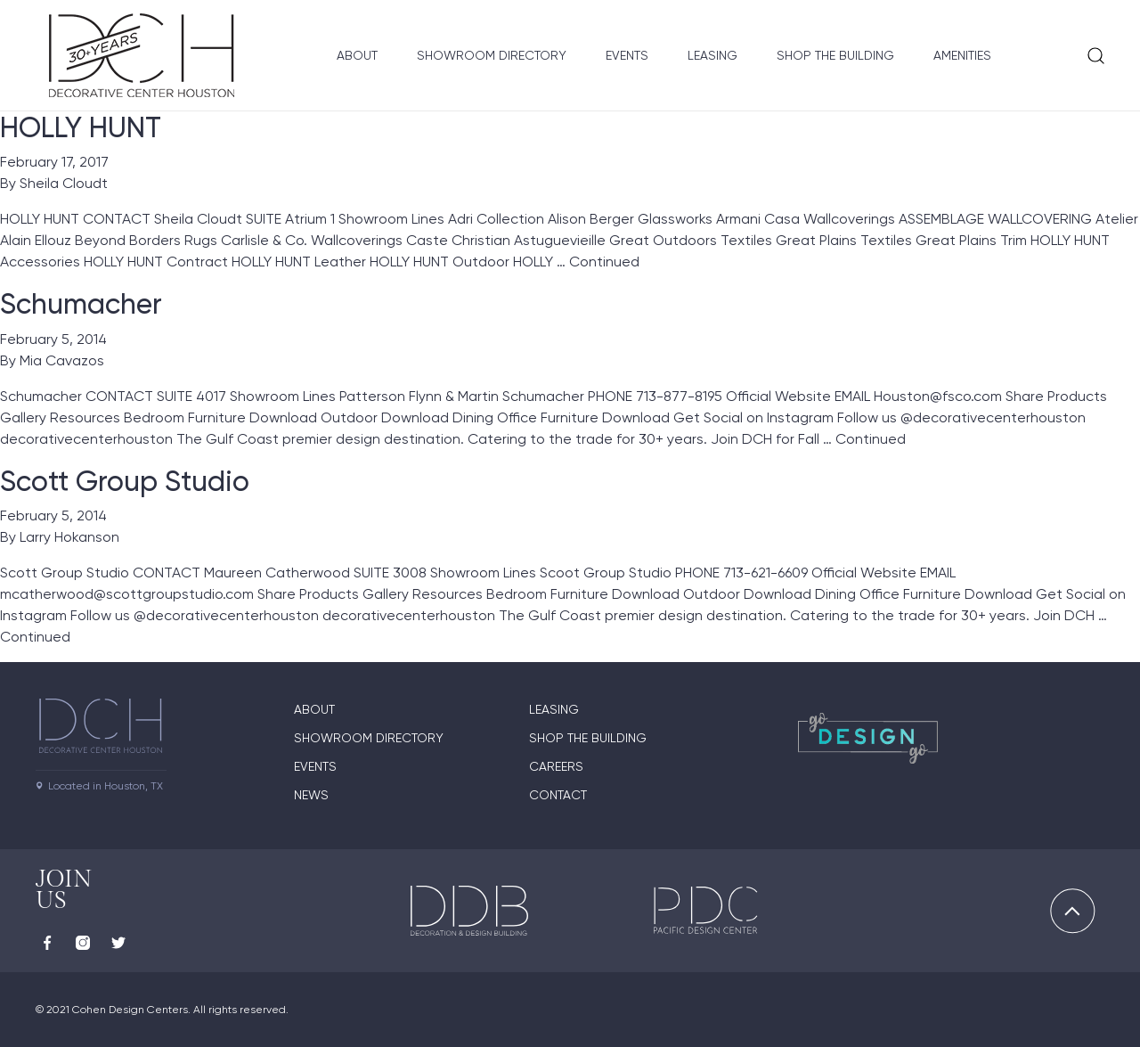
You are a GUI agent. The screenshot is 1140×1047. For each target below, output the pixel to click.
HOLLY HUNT (80, 127)
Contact (558, 795)
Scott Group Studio (124, 481)
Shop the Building (835, 55)
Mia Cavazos (62, 360)
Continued (604, 261)
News (311, 795)
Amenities (962, 55)
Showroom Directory (491, 55)
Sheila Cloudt (64, 183)
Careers (556, 766)
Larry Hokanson (69, 536)
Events (627, 55)
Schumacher (81, 304)
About (357, 55)
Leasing (712, 55)
